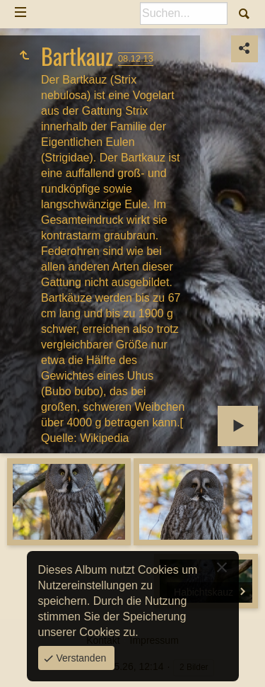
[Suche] (184, 13)
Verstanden (80, 658)
